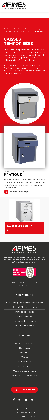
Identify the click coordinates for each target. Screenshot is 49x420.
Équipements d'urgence (24, 321)
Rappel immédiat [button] (27, 390)
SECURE (13, 29)
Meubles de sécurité (29, 29)
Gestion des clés (24, 316)
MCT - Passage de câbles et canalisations (24, 302)
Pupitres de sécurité (24, 325)
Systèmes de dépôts (13, 31)
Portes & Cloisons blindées (25, 307)
